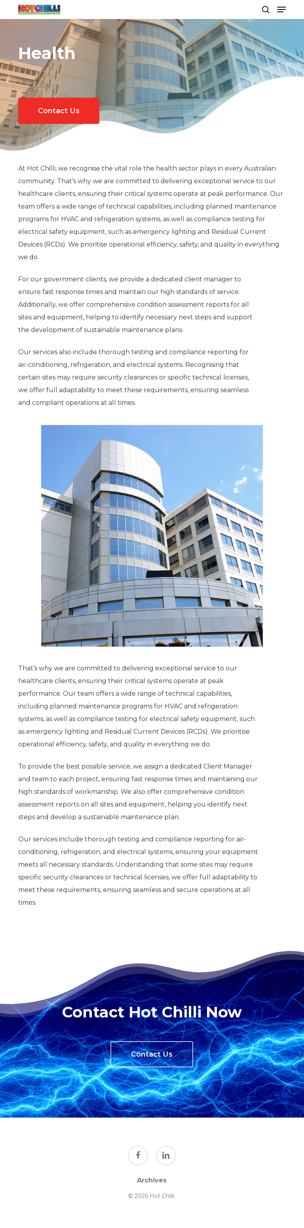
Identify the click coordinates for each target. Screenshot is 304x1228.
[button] (281, 9)
